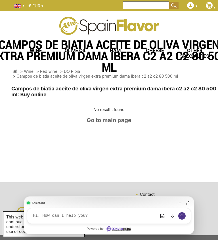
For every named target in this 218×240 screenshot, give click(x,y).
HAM (115, 50)
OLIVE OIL (75, 50)
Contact (147, 194)
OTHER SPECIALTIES (194, 53)
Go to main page (109, 120)
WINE (36, 50)
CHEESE (155, 50)
